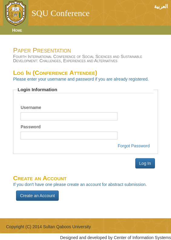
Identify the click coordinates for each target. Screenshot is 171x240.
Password (31, 126)
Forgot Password (134, 145)
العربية (161, 6)
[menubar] (14, 30)
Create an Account (37, 195)
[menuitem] (20, 30)
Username (31, 107)
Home (17, 30)
